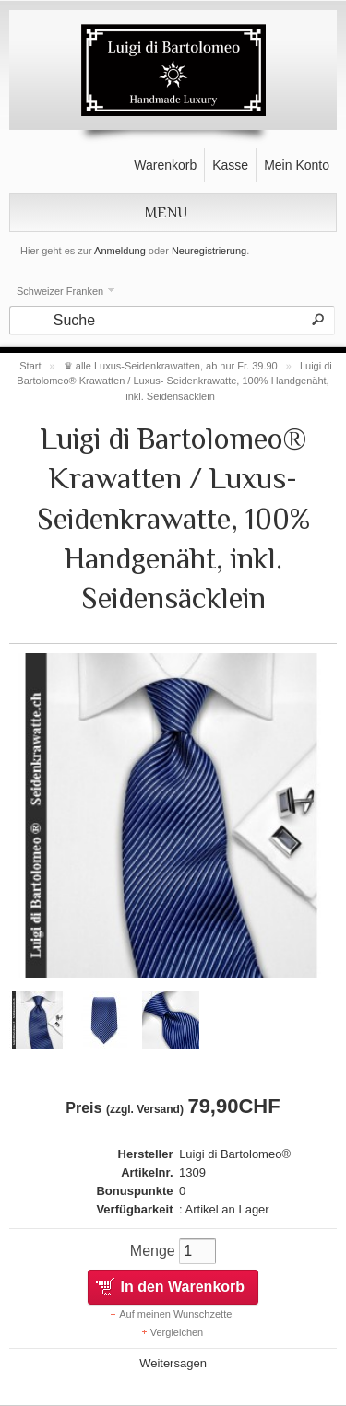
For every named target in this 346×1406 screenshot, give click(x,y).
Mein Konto (296, 165)
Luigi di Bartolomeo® (235, 1154)
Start (30, 365)
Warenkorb (165, 165)
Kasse (230, 165)
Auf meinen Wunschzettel (176, 1313)
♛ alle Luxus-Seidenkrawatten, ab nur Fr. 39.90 (171, 365)
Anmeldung (120, 250)
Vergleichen (177, 1332)
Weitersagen (173, 1363)
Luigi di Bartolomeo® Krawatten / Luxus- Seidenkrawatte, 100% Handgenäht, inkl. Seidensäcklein (174, 381)
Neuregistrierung (209, 250)
